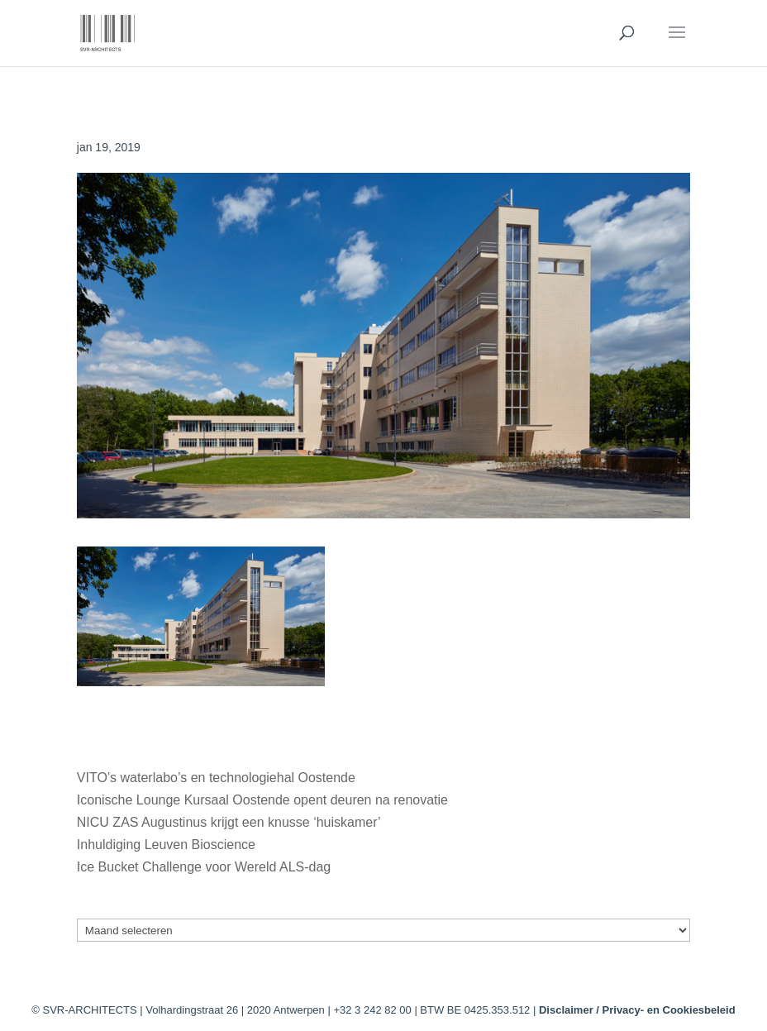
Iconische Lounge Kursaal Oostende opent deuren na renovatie (262, 800)
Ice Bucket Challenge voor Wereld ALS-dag (204, 867)
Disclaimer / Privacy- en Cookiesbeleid (637, 1010)
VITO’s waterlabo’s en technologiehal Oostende (216, 778)
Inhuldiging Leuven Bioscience (166, 845)
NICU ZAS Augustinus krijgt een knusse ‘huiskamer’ (228, 822)
